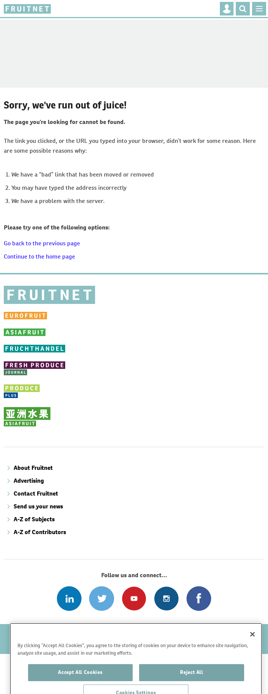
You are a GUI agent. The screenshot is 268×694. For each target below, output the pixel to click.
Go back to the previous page (42, 243)
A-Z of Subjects (34, 519)
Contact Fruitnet (36, 493)
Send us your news (38, 506)
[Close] (252, 645)
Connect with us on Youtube (134, 598)
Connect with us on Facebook (199, 598)
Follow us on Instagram (166, 598)
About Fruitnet (33, 468)
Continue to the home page (39, 256)
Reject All (191, 683)
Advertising (29, 481)
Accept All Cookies (80, 683)
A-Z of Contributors (40, 532)
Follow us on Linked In (69, 598)
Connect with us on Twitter (101, 598)
